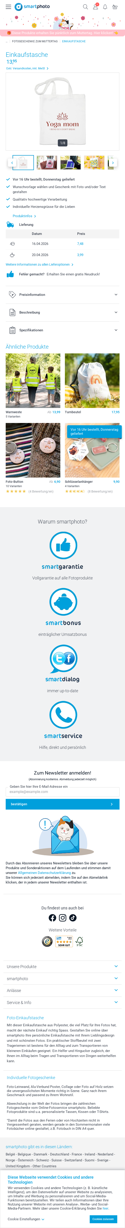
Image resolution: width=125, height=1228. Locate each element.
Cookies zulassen (103, 1219)
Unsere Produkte (21, 966)
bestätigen (19, 804)
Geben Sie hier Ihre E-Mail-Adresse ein (39, 787)
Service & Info (19, 1002)
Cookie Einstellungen (26, 1219)
